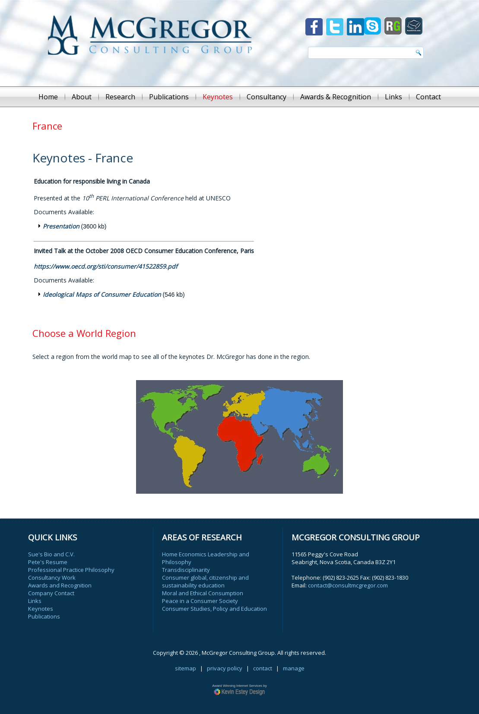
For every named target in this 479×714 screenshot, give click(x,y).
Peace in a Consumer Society (200, 601)
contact (262, 668)
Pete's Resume (47, 562)
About (82, 97)
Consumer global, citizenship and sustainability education (205, 581)
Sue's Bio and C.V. (51, 554)
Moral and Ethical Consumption (202, 593)
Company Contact (51, 593)
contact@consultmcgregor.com (348, 585)
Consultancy (266, 97)
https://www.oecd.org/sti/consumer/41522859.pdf (106, 266)
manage (294, 668)
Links (393, 97)
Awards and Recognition (60, 585)
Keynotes (218, 97)
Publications (169, 97)
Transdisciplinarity (186, 570)
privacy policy (224, 668)
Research (120, 97)
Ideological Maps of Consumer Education (102, 294)
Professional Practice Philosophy (71, 570)
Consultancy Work (52, 577)
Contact (428, 97)
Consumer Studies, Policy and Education (214, 608)
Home (48, 97)
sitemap (185, 668)
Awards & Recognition (335, 97)
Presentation (61, 226)
